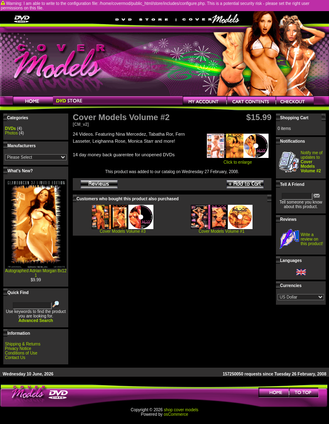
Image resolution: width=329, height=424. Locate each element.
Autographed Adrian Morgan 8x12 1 (36, 273)
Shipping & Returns (22, 344)
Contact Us (15, 357)
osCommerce (176, 414)
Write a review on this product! (312, 239)
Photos (11, 133)
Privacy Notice (18, 348)
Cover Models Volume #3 (123, 231)
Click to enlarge (238, 160)
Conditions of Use (21, 353)
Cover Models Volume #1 (222, 231)
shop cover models (181, 410)
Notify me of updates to (311, 162)
